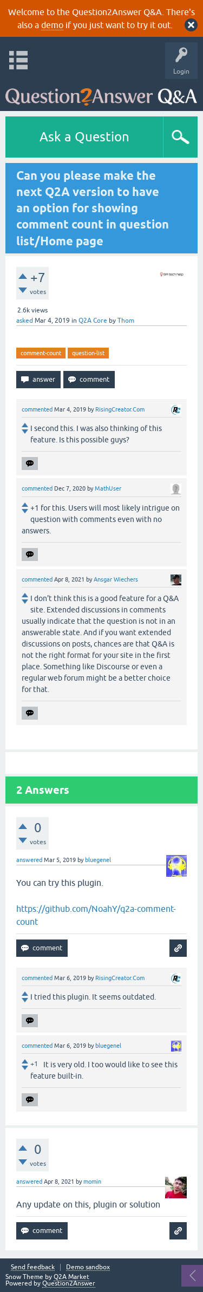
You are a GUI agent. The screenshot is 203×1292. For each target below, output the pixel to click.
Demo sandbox (88, 1267)
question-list (88, 353)
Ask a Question (84, 136)
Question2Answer (68, 1283)
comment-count (41, 353)
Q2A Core (92, 320)
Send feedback (33, 1267)
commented (37, 409)
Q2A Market (71, 1277)
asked (24, 320)
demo (52, 25)
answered (29, 860)
